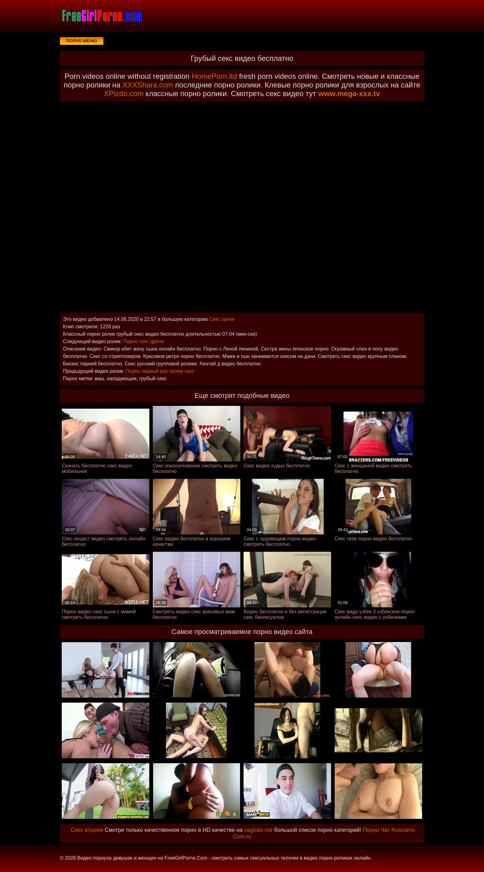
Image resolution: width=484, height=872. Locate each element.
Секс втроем (87, 830)
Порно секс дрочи (143, 341)
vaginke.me (258, 830)
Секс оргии (222, 319)
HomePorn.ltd (214, 76)
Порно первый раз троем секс (160, 371)
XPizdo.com (124, 93)
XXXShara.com (148, 85)
